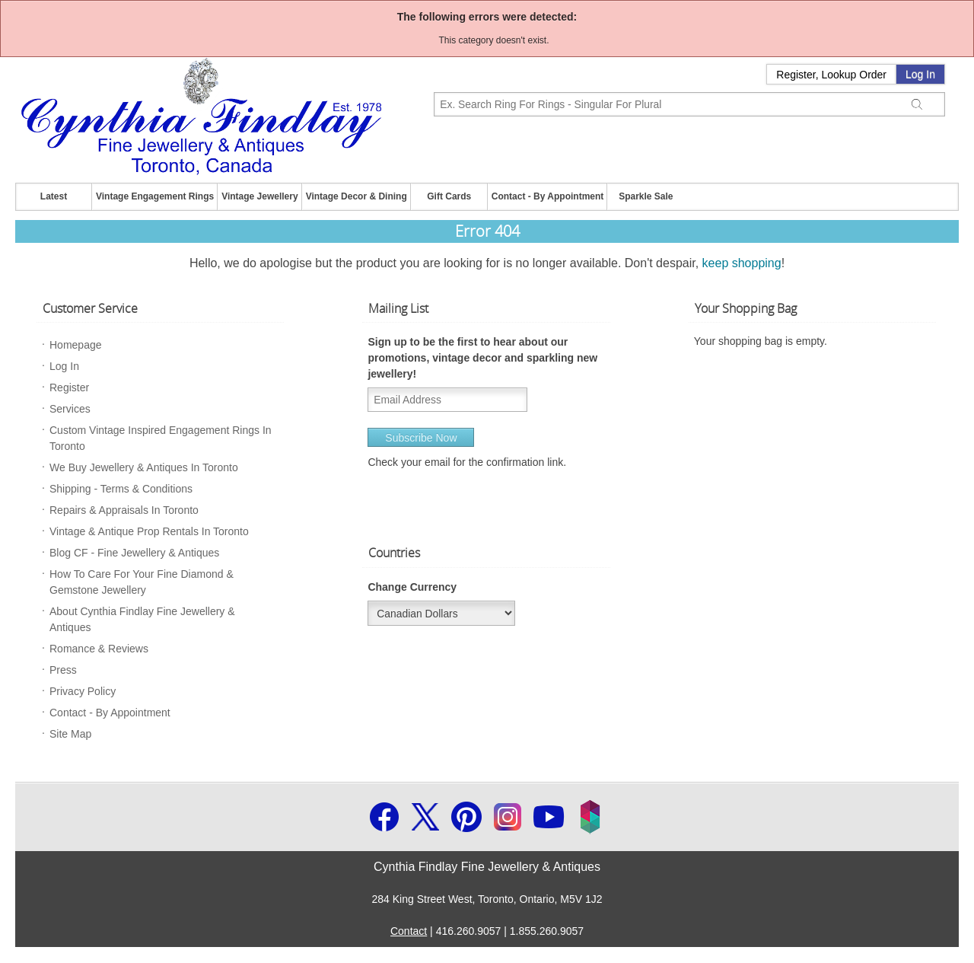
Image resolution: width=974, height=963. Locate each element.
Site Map (70, 734)
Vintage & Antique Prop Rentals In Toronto (149, 531)
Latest (53, 196)
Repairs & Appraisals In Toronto (124, 510)
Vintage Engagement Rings (155, 196)
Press (63, 670)
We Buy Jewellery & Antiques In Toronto (143, 467)
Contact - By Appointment (548, 196)
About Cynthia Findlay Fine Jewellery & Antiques (142, 619)
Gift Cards (449, 196)
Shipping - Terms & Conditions (121, 489)
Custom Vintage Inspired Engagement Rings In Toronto (160, 438)
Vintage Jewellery (259, 196)
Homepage (75, 345)
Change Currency (412, 587)
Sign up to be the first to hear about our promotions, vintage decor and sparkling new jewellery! (482, 358)
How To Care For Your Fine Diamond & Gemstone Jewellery (141, 582)
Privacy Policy (82, 691)
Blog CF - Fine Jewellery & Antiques (134, 553)
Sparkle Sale (646, 196)
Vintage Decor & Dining (356, 196)
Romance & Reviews (98, 649)
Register (69, 387)
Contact (408, 931)
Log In (920, 75)
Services (70, 409)
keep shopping (741, 263)
